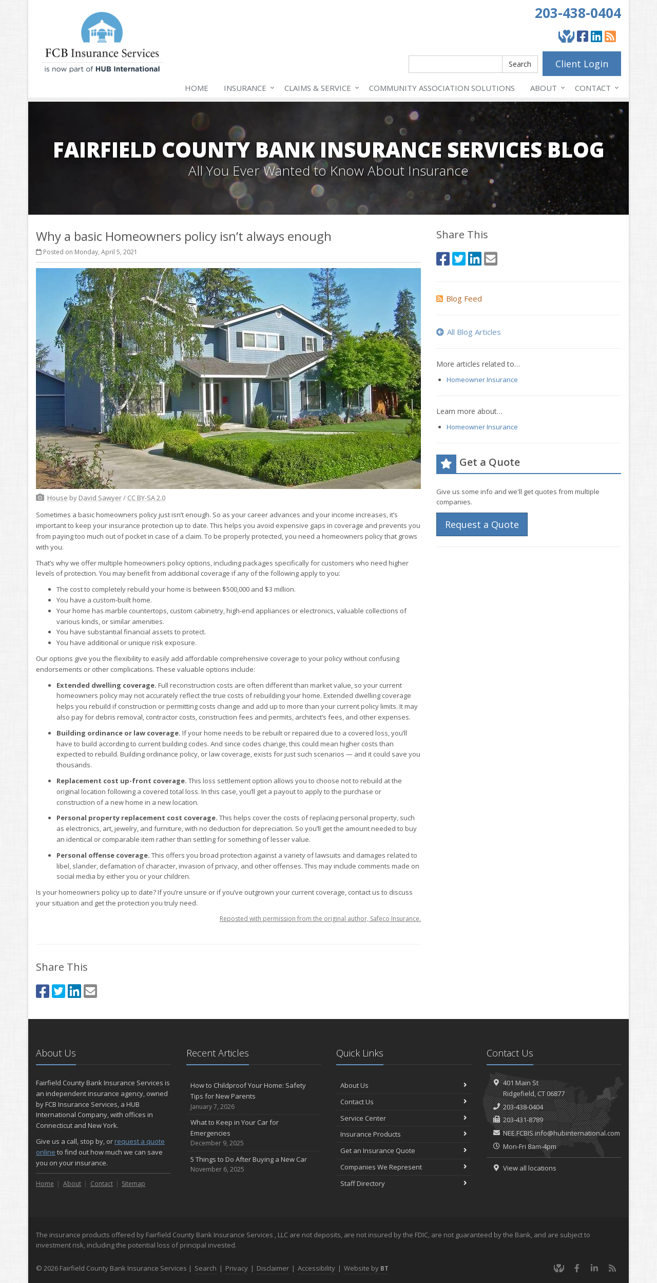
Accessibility (316, 1268)
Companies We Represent (403, 1167)
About (545, 87)
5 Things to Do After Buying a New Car (253, 1165)
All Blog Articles (468, 332)
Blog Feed (459, 298)
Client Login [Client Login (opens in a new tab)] (581, 64)
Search (520, 64)
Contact (595, 87)
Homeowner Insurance (482, 379)
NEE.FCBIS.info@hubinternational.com (561, 1133)
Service (319, 87)
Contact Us (403, 1101)
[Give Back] (566, 36)
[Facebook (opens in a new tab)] (582, 36)
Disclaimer (273, 1268)
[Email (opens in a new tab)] (90, 991)
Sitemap (133, 1183)
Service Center (403, 1118)
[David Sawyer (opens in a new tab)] (100, 497)
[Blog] (610, 36)
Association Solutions (442, 88)
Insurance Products (403, 1134)
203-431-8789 (523, 1119)
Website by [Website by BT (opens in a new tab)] (366, 1268)
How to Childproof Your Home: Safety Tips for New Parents (253, 1096)
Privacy (236, 1268)
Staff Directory (403, 1183)
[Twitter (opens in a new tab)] (58, 991)
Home (196, 88)
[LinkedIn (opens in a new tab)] (596, 36)
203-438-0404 (578, 13)
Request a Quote (482, 524)
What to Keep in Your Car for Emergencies (253, 1133)
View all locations (529, 1168)
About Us (403, 1085)
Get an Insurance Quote (403, 1150)
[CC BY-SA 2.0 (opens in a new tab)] (146, 497)
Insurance (247, 87)
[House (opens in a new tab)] (57, 497)
